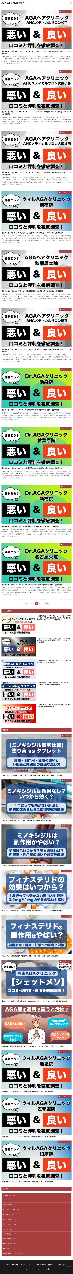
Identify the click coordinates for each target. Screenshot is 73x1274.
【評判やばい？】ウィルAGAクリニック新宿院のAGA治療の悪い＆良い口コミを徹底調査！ (32, 233)
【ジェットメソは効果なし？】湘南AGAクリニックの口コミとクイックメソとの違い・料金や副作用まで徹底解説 (34, 1001)
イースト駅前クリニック (10, 1219)
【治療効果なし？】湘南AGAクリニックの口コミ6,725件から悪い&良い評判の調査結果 (54, 661)
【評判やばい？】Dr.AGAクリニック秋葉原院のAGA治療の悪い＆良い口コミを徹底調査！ (31, 468)
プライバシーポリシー (28, 1265)
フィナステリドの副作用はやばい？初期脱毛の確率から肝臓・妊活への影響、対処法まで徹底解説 (29, 956)
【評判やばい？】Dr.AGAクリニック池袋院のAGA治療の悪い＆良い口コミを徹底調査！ (31, 410)
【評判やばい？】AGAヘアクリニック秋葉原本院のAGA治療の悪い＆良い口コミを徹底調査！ (33, 291)
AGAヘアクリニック (66, 11)
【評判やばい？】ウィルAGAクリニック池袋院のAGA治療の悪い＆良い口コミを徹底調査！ (28, 1091)
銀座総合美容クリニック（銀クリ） (13, 1253)
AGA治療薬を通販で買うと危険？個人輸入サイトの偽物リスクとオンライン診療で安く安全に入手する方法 (32, 1046)
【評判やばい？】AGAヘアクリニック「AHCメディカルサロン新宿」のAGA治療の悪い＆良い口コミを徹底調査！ (36, 350)
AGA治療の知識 (67, 735)
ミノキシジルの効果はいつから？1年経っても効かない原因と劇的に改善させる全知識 (26, 820)
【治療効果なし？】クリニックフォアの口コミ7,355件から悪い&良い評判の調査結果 (53, 706)
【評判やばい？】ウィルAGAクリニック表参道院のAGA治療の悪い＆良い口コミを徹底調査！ (28, 1136)
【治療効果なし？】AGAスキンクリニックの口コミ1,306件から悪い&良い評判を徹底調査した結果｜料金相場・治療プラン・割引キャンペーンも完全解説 (54, 618)
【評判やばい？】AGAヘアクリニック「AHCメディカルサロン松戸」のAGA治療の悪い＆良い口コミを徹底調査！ (36, 52)
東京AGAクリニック (9, 1238)
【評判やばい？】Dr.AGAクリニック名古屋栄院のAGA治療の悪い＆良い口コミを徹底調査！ (32, 585)
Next (47, 603)
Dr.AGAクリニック (66, 369)
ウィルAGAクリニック (66, 192)
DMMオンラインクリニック (11, 1209)
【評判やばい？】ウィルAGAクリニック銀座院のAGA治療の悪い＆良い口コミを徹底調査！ (28, 1181)
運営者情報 (15, 1265)
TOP (7, 1265)
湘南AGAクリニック (66, 961)
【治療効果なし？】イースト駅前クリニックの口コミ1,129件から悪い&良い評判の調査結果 (52, 683)
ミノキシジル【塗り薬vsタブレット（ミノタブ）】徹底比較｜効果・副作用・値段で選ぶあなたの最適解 (31, 775)
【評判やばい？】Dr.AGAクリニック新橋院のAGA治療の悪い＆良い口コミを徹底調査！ (31, 526)
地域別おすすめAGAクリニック (12, 1234)
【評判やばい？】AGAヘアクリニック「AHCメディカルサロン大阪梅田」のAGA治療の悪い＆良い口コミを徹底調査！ (36, 173)
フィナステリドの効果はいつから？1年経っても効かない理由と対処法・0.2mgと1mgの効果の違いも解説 (32, 910)
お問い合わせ (62, 1265)
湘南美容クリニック (9, 1248)
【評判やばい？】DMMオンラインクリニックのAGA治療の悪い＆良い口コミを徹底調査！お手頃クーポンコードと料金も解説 (54, 640)
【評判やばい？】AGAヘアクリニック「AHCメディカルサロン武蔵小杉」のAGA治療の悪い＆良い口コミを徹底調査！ (36, 113)
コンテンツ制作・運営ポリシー (46, 1265)
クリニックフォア (9, 1229)
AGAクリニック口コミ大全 (12, 3)
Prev (26, 603)
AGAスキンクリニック (10, 1195)
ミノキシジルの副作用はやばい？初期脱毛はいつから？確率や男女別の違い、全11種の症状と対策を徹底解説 (33, 865)
